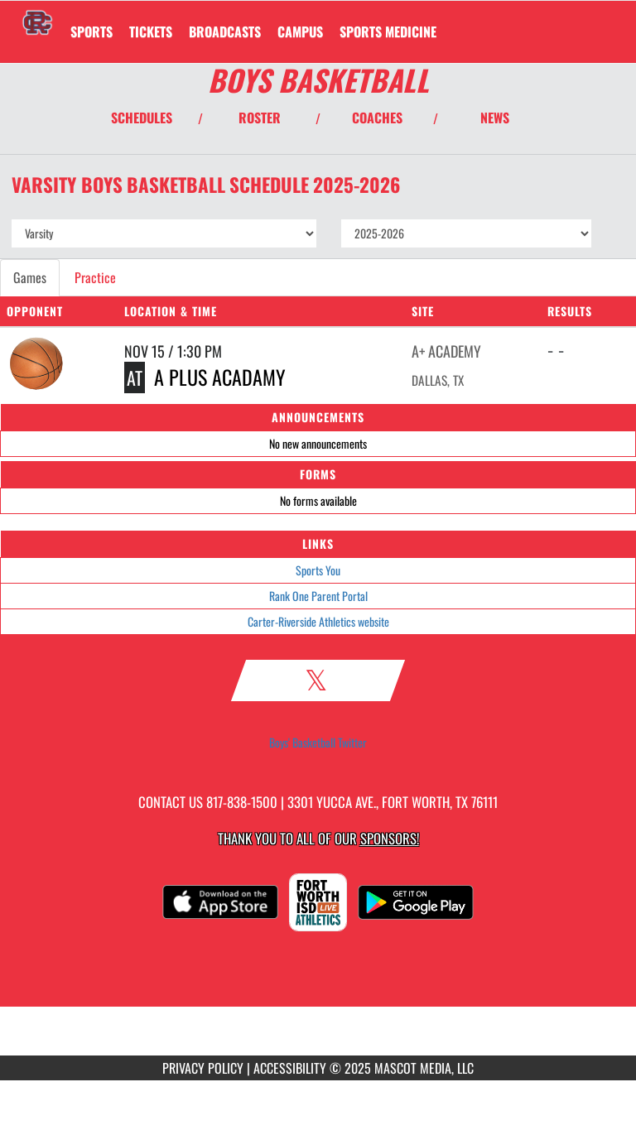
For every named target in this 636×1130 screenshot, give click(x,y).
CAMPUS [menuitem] (300, 31)
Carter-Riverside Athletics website (318, 621)
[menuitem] (151, 31)
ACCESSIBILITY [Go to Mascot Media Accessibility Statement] (289, 1068)
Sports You (318, 570)
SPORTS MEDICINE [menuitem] (388, 31)
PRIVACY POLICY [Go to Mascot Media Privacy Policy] (202, 1068)
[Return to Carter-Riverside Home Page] (37, 21)
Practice (95, 277)
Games (29, 277)
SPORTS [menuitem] (91, 31)
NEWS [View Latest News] (494, 117)
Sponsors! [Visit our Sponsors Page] (389, 838)
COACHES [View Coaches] (377, 117)
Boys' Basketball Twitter (318, 742)
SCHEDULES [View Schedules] (141, 117)
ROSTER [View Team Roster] (259, 117)
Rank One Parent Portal (318, 595)
